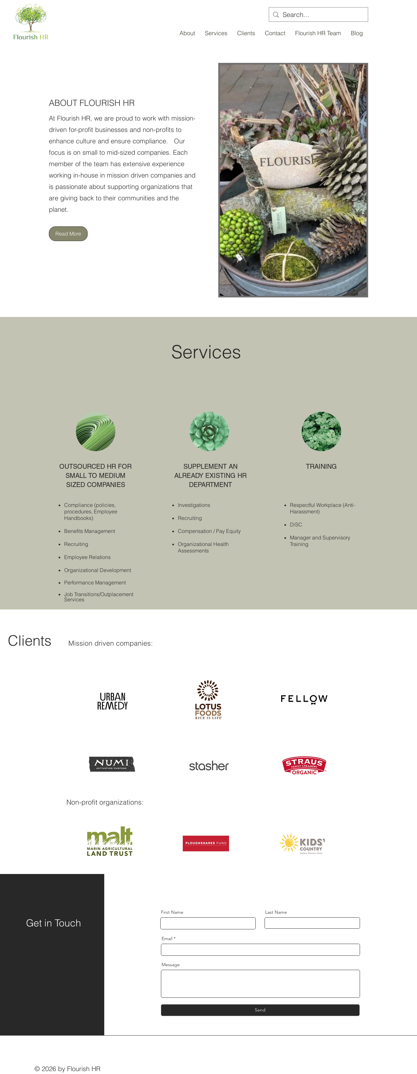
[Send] (260, 1010)
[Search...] (318, 14)
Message (171, 964)
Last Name (276, 912)
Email (167, 938)
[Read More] (68, 233)
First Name (172, 912)
